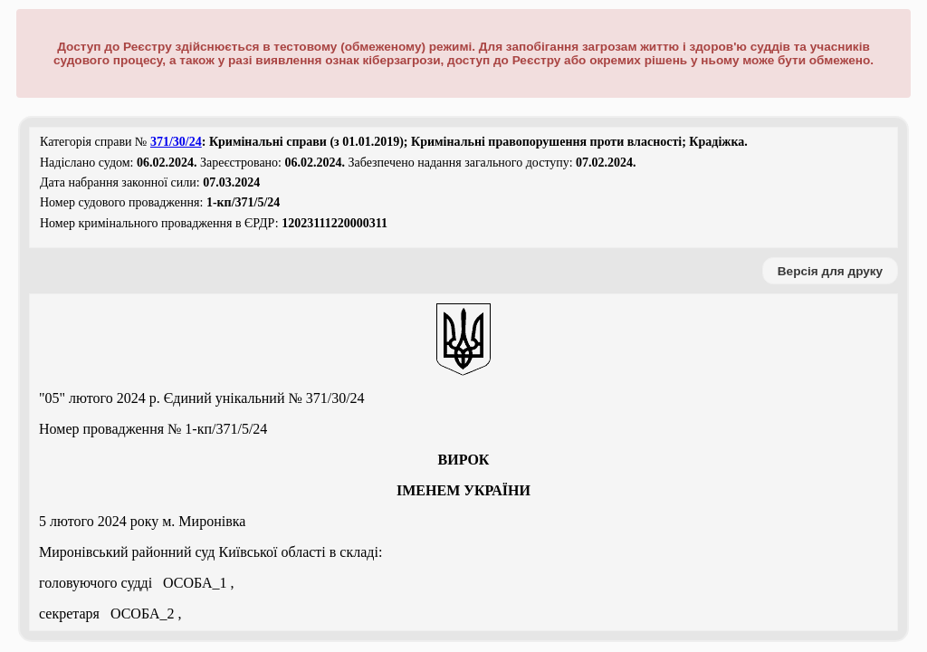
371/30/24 (176, 142)
